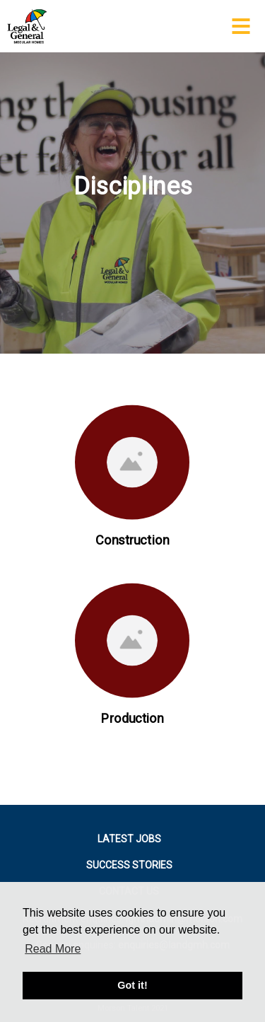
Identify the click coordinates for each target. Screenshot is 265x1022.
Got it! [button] (132, 985)
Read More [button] (53, 949)
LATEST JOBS (129, 838)
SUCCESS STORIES (129, 865)
